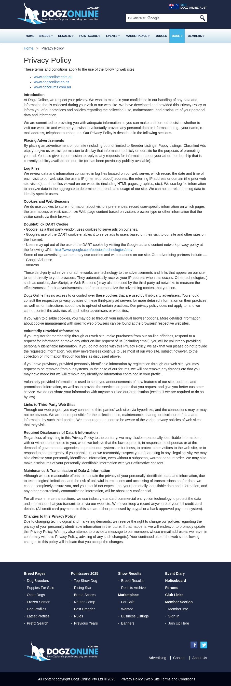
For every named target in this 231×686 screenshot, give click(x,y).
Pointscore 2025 (84, 573)
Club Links (174, 595)
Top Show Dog (85, 581)
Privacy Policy (131, 679)
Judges (161, 35)
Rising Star (82, 588)
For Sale (128, 602)
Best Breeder (84, 609)
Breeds (46, 35)
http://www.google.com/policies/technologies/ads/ (93, 250)
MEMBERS (195, 35)
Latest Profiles (38, 616)
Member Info (178, 609)
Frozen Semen (38, 602)
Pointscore (90, 35)
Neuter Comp (84, 602)
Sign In (174, 616)
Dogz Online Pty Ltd (87, 679)
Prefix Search (37, 623)
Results (66, 35)
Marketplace (138, 35)
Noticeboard (175, 581)
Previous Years (86, 623)
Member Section (179, 602)
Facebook (194, 645)
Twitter (203, 645)
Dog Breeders (38, 581)
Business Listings (135, 616)
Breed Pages (35, 573)
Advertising (157, 658)
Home (30, 35)
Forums (171, 588)
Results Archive (133, 588)
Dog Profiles (36, 609)
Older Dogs (36, 595)
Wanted (127, 609)
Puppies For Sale (40, 588)
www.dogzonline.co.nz (52, 82)
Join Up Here (178, 623)
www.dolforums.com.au (52, 87)
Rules (78, 616)
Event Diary (175, 573)
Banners (127, 623)
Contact (179, 658)
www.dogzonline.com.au (53, 77)
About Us (199, 658)
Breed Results (132, 581)
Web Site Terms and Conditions (170, 679)
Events (113, 35)
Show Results (130, 573)
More (177, 35)
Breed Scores (85, 595)
